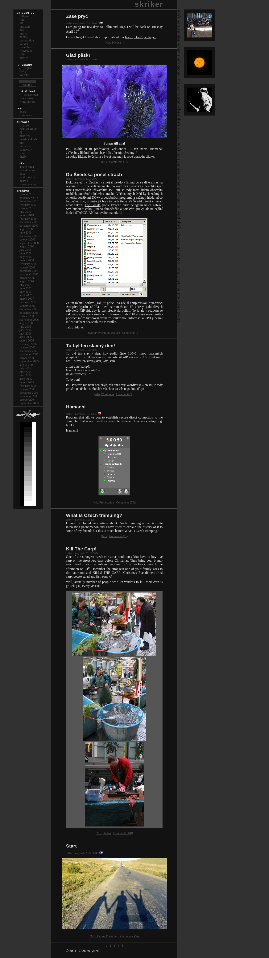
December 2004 (29, 392)
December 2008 (29, 236)
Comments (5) (129, 936)
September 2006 (29, 319)
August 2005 (27, 365)
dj (21, 132)
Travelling (112, 936)
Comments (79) (125, 502)
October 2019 (28, 194)
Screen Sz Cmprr (29, 184)
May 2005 (26, 375)
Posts (23, 111)
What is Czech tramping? (94, 515)
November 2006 (29, 312)
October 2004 (28, 399)
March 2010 (27, 215)
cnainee (24, 125)
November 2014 (29, 197)
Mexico (24, 58)
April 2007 (26, 295)
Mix (108, 42)
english (28, 68)
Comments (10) (122, 833)
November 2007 (29, 274)
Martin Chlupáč (29, 139)
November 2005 (29, 354)
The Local (92, 205)
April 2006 (26, 337)
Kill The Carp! (81, 548)
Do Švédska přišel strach (94, 174)
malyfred (92, 951)
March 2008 (27, 260)
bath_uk (24, 16)
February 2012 (28, 204)
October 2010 (28, 208)
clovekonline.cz (29, 170)
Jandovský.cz (28, 177)
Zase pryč (77, 16)
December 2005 (29, 351)
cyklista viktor (28, 128)
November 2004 (29, 396)
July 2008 (25, 250)
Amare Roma (27, 166)
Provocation (102, 332)
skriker (149, 4)
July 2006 (25, 326)
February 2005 (28, 385)
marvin (24, 180)
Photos (107, 833)
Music (23, 33)
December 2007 (29, 270)
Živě (106, 182)
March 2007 (27, 298)
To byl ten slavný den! (90, 345)
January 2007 (28, 305)
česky (23, 71)
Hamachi (76, 406)
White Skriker (28, 101)
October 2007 (28, 277)
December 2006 (29, 309)
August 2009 (27, 229)
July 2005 (25, 368)
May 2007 (26, 291)
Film (22, 19)
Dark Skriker (31, 94)
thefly (23, 156)
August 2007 (27, 281)
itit (21, 23)
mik (22, 142)
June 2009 (26, 232)
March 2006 (27, 340)
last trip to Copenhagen (140, 37)
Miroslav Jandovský (26, 148)
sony (22, 153)
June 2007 (26, 288)
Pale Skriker (27, 98)
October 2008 (28, 239)
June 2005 (26, 371)
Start (71, 846)
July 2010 (25, 211)
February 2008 (28, 264)
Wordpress (107, 394)
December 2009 (29, 222)
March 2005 (27, 382)
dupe (22, 173)
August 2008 (27, 246)
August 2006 (27, 323)
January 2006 (28, 347)
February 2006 (28, 344)
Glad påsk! (78, 55)
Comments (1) (118, 161)
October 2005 (28, 358)
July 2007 (25, 284)
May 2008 (26, 257)
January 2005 (28, 389)
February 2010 (28, 218)
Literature (25, 26)
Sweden (116, 42)
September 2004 (29, 403)
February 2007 (28, 302)
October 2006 (28, 316)
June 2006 (26, 330)
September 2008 (29, 243)
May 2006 (26, 333)
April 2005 (26, 378)
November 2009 (29, 225)
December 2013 (29, 201)
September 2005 (29, 361)
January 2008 (28, 267)
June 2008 (26, 253)
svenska (24, 75)
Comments (26, 115)
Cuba (22, 54)
